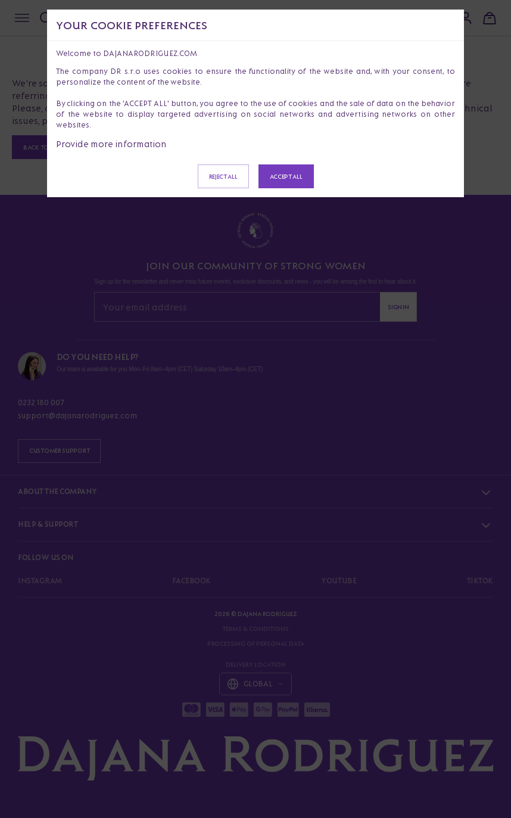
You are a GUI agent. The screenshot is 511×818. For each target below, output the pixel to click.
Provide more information (111, 144)
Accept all (286, 176)
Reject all (223, 176)
